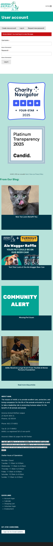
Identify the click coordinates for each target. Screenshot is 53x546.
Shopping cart (9, 503)
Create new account (9, 28)
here (27, 174)
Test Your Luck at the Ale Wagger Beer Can (26, 267)
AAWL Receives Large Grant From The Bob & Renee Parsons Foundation (26, 369)
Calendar (7, 501)
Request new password (36, 28)
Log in (23, 28)
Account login (9, 498)
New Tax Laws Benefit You (26, 217)
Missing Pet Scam (26, 317)
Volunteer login (10, 506)
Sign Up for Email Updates (13, 532)
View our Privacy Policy (36, 174)
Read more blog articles (26, 385)
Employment (9, 509)
